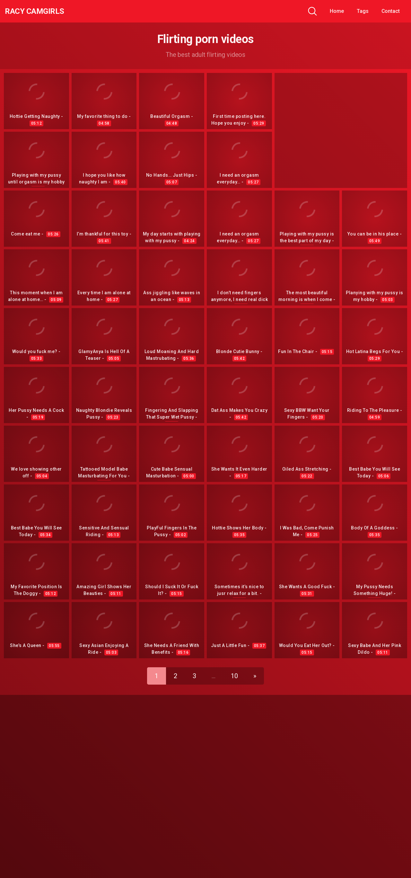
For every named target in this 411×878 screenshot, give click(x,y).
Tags (363, 11)
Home (337, 11)
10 (234, 673)
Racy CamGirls (39, 11)
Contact (390, 11)
